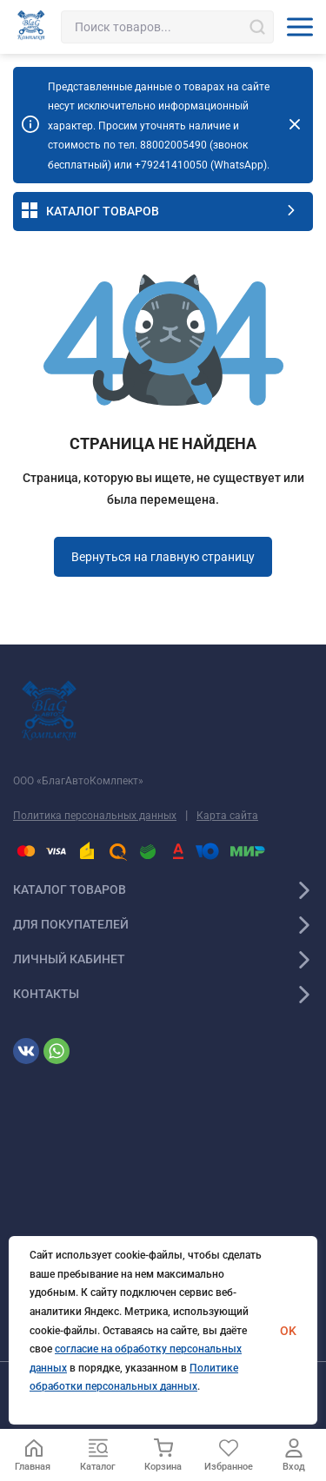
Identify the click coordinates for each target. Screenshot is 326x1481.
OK (288, 1331)
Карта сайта (227, 816)
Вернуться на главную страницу (163, 557)
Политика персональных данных (94, 816)
